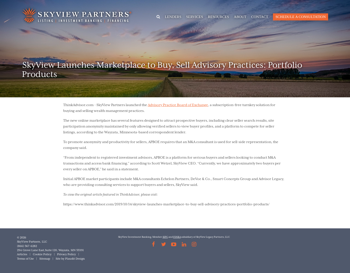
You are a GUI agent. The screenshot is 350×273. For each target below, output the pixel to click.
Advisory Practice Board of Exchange (178, 105)
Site (58, 258)
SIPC (165, 237)
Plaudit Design (75, 258)
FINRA (177, 237)
